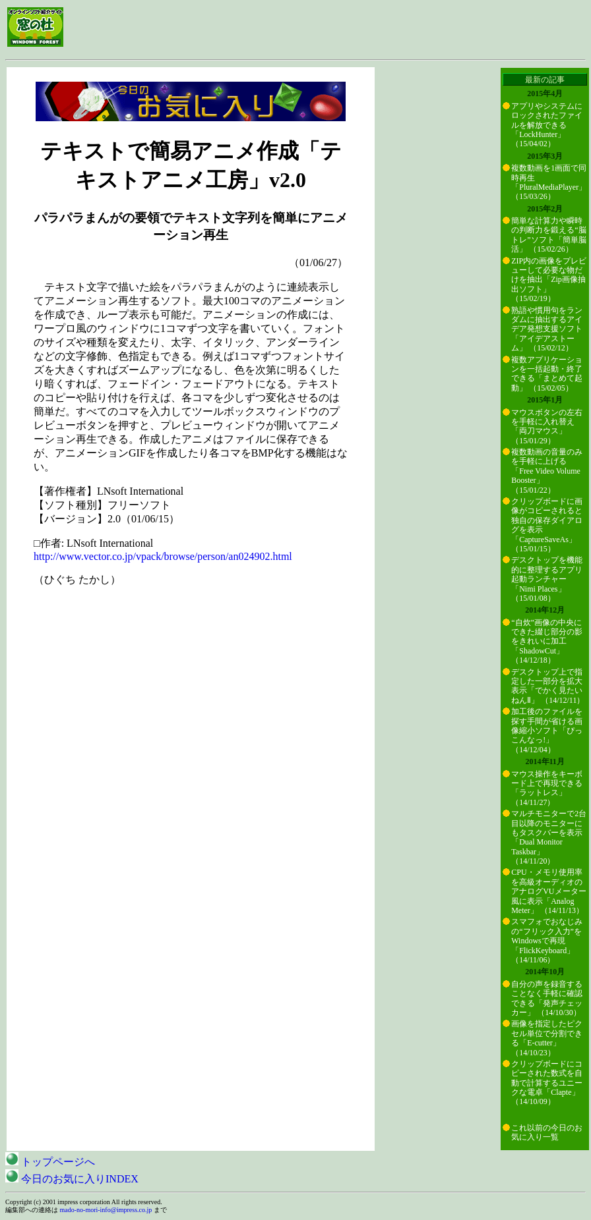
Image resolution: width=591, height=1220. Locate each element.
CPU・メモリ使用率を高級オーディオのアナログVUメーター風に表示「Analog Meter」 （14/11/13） (548, 891)
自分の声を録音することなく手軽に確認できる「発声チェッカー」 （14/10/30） (546, 998)
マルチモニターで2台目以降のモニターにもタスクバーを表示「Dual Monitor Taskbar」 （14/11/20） (548, 837)
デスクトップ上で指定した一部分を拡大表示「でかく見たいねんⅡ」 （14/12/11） (547, 686)
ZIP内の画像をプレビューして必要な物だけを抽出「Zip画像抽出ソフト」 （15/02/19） (548, 280)
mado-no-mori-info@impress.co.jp (106, 1209)
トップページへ (50, 1161)
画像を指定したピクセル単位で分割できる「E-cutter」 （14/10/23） (546, 1038)
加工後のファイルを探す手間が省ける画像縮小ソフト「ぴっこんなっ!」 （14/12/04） (546, 730)
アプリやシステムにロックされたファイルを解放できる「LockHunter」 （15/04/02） (546, 125)
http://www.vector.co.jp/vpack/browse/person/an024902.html (163, 556)
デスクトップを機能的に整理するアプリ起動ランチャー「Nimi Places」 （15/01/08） (546, 579)
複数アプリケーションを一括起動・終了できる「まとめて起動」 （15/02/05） (546, 374)
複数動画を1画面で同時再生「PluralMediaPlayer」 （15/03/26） (548, 182)
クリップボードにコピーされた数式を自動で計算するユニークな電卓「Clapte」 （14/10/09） (546, 1083)
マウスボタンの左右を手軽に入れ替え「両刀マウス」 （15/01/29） (546, 426)
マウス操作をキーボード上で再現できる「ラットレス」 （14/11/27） (546, 788)
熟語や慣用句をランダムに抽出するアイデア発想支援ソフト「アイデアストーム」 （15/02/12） (546, 329)
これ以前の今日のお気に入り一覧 (546, 1132)
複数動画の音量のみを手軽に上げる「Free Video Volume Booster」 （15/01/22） (546, 471)
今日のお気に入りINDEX (72, 1178)
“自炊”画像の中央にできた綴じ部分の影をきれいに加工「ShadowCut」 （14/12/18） (546, 641)
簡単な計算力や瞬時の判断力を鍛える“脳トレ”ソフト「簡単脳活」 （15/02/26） (548, 235)
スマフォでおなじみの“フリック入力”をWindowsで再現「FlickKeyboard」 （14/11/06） (546, 940)
